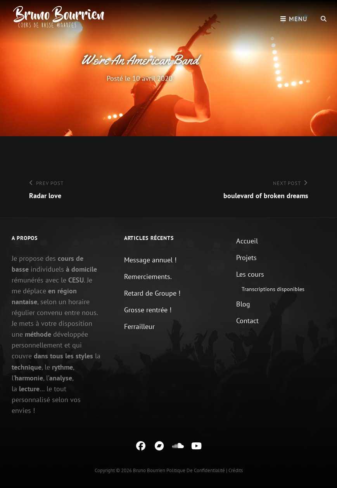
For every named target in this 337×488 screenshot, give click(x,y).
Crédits (235, 470)
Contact (247, 320)
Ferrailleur (139, 326)
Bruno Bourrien (149, 470)
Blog (243, 304)
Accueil (247, 240)
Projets (246, 257)
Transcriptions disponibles (273, 289)
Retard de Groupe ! (152, 293)
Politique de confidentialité (195, 470)
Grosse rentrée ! (147, 309)
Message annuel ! (150, 259)
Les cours (250, 274)
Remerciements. (148, 276)
